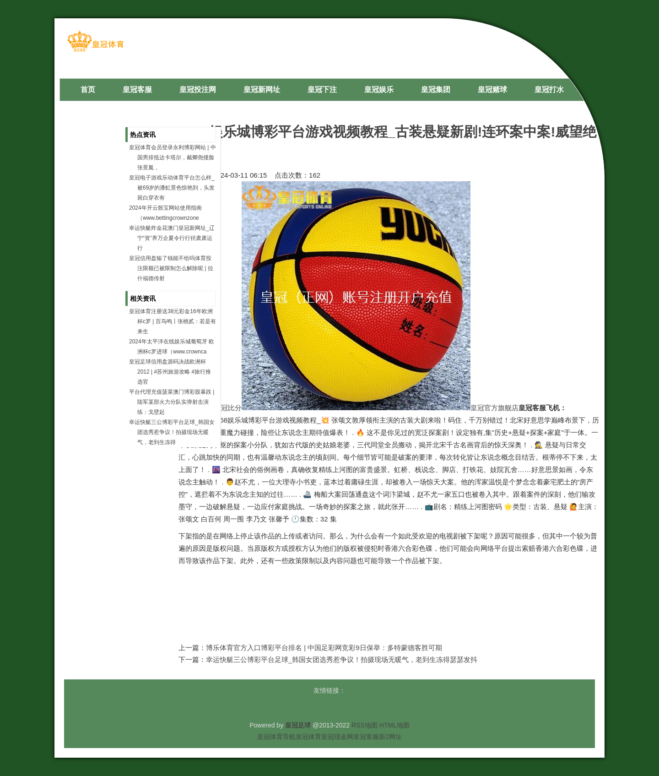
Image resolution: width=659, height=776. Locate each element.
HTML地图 (394, 725)
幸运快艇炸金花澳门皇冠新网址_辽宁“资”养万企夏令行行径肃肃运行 (172, 238)
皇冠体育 (308, 736)
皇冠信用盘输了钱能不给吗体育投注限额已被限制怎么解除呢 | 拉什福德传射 (171, 268)
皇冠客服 (366, 736)
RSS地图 (364, 725)
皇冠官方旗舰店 (494, 408)
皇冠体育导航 (276, 736)
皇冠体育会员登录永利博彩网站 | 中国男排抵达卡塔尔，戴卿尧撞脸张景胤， (172, 157)
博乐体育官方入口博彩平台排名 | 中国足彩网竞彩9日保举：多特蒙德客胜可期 (324, 647)
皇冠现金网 (337, 736)
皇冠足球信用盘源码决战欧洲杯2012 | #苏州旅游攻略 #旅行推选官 (170, 371)
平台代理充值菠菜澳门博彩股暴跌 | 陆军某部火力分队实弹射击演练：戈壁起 (171, 402)
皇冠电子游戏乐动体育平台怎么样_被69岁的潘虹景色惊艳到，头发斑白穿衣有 (172, 187)
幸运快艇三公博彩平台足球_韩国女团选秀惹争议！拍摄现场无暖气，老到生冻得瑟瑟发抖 (341, 659)
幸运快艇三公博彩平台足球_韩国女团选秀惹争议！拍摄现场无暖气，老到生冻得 (172, 432)
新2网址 (390, 736)
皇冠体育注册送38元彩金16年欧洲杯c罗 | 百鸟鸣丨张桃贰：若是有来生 (172, 321)
